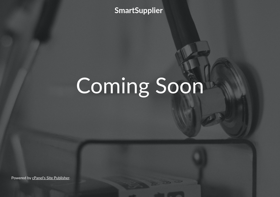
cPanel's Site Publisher (50, 177)
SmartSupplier (139, 10)
